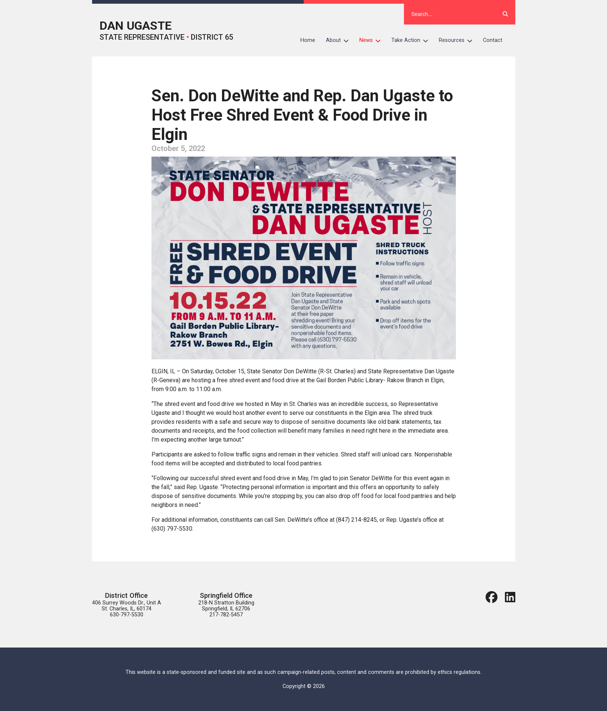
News (372, 40)
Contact (492, 40)
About (340, 40)
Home (307, 40)
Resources (458, 40)
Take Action (412, 40)
